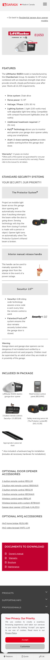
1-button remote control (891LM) (17, 481)
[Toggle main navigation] (45, 4)
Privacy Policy (11, 633)
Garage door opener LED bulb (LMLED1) (21, 507)
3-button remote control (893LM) (17, 490)
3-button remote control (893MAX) (18, 494)
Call (41, 656)
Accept (25, 640)
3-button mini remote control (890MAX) (20, 485)
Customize (25, 646)
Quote (24, 656)
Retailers (8, 656)
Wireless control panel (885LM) (16, 498)
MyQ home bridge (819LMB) (15, 523)
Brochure (12, 562)
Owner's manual (16, 553)
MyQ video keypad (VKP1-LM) (16, 527)
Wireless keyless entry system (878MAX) (21, 503)
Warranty (13, 558)
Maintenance (13, 566)
